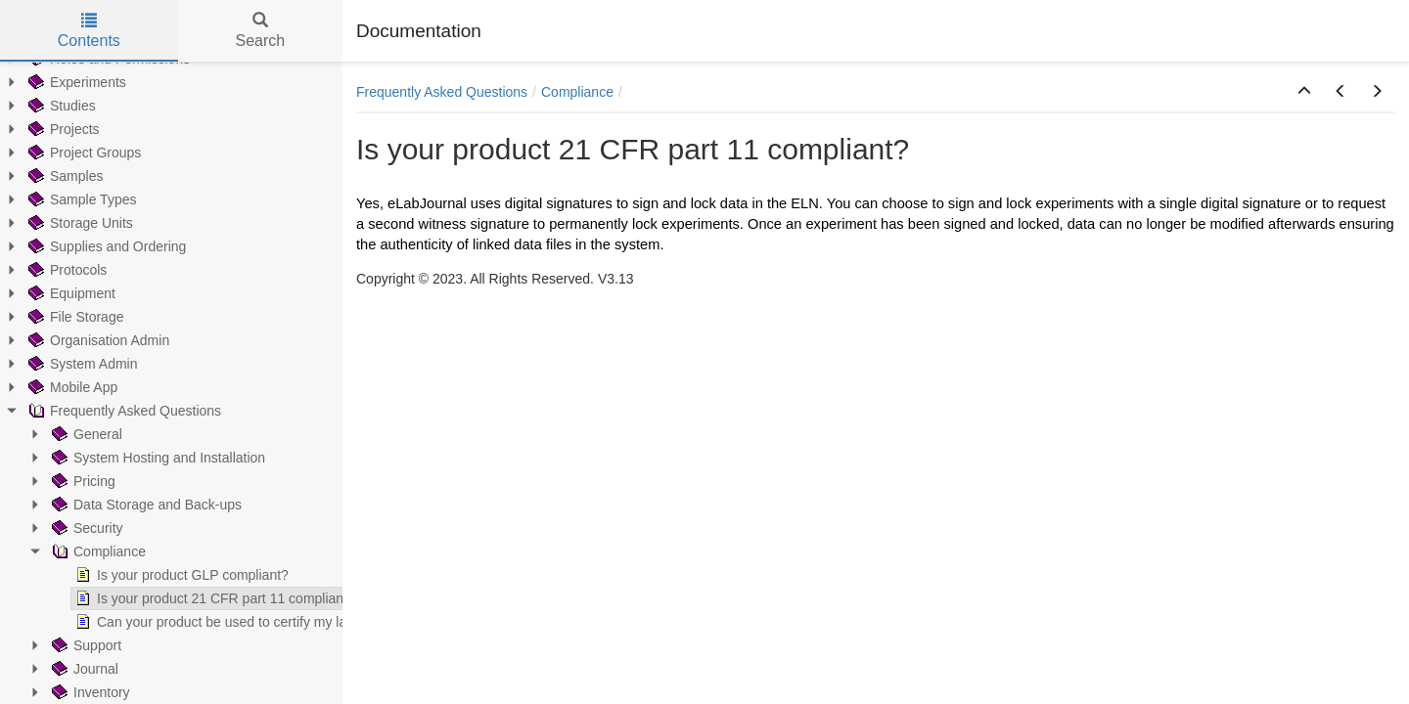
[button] (1304, 92)
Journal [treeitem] (66, 669)
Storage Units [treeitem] (62, 223)
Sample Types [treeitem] (63, 199)
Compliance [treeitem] (80, 551)
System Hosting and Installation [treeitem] (140, 457)
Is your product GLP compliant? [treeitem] (163, 575)
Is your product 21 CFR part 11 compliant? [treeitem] (197, 598)
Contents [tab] (89, 31)
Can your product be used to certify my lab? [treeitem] (200, 622)
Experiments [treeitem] (59, 82)
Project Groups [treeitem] (66, 152)
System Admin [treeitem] (64, 363)
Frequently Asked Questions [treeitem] (106, 410)
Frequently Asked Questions (441, 92)
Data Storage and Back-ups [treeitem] (128, 504)
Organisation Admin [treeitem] (80, 340)
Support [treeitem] (68, 645)
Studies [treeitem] (43, 105)
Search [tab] (260, 31)
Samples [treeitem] (47, 176)
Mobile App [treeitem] (54, 387)
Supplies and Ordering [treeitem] (88, 246)
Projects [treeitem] (45, 129)
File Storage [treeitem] (57, 317)
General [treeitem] (68, 434)
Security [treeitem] (69, 528)
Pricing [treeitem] (65, 481)
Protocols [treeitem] (49, 270)
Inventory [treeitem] (72, 692)
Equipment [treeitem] (53, 293)
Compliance (577, 92)
